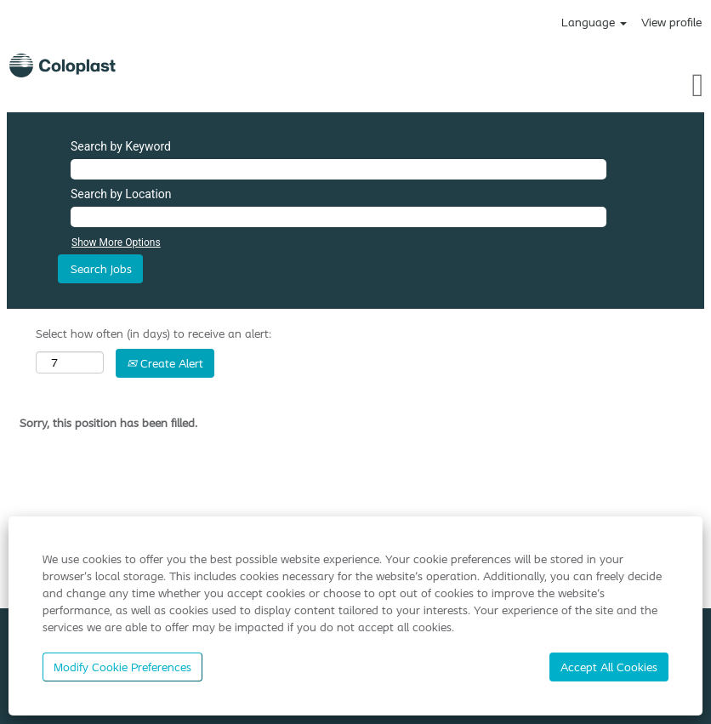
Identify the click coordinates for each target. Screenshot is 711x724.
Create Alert (165, 363)
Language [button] (594, 22)
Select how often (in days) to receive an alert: (153, 333)
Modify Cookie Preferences (122, 667)
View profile (671, 22)
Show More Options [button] (116, 242)
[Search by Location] (338, 217)
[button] (592, 84)
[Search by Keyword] (338, 169)
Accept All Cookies (608, 667)
